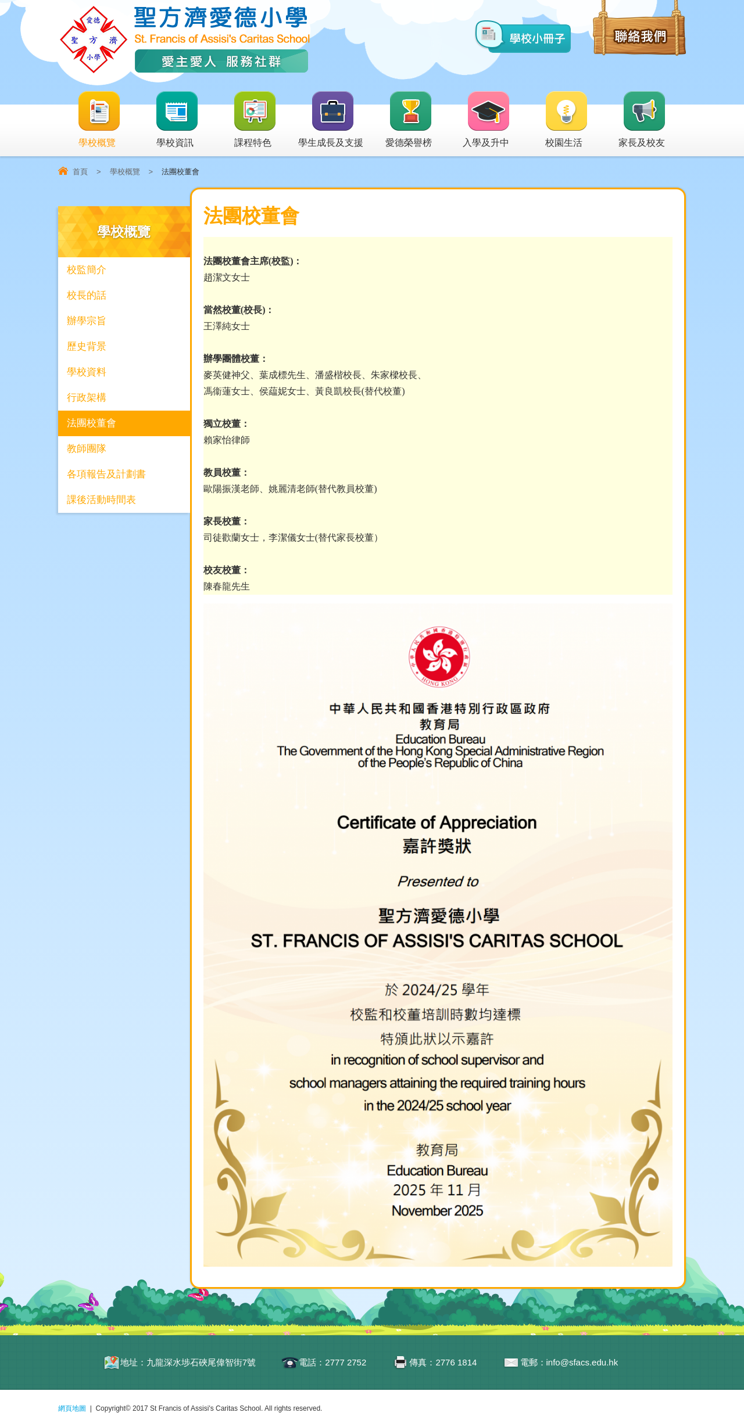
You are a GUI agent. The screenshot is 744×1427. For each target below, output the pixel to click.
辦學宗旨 (86, 320)
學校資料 (86, 372)
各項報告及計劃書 (106, 474)
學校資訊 (177, 120)
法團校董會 (91, 423)
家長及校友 (642, 120)
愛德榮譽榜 (409, 120)
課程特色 (255, 120)
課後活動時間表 (101, 499)
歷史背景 (86, 346)
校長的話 (86, 295)
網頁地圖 (72, 1408)
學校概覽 (99, 120)
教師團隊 (86, 448)
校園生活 (567, 120)
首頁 (80, 171)
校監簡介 (86, 269)
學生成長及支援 (330, 120)
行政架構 (86, 397)
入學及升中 (487, 120)
